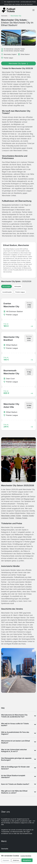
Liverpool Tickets (7, 518)
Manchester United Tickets (11, 516)
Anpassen (6, 860)
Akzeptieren (27, 860)
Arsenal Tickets (28, 516)
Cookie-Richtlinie (25, 856)
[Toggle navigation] (33, 10)
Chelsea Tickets (21, 518)
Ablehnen (16, 860)
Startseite (4, 849)
